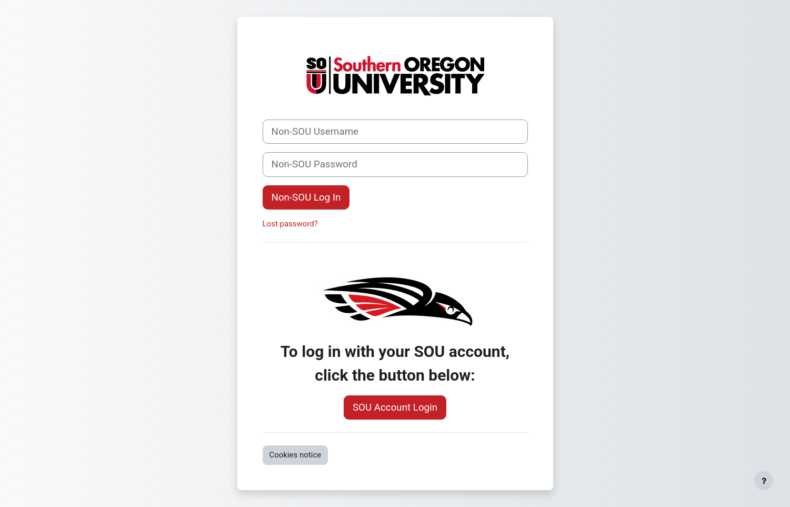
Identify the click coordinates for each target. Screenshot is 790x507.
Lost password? (290, 223)
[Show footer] (763, 480)
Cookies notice (295, 455)
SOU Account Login (395, 407)
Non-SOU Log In (306, 197)
